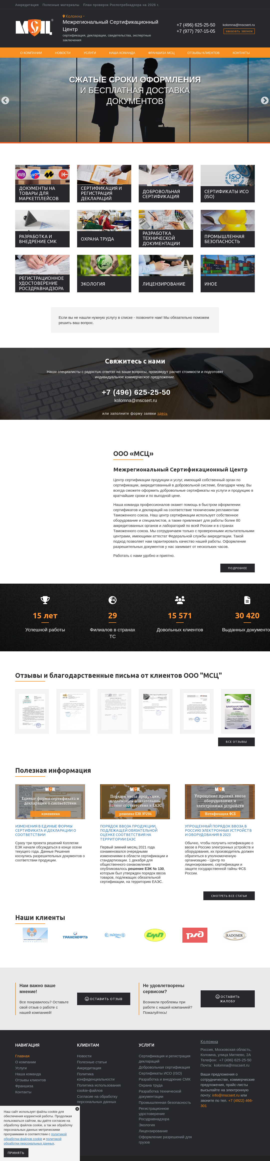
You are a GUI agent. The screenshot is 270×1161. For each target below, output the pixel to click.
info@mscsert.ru (225, 1095)
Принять (16, 1153)
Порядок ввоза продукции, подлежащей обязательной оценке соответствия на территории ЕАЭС (128, 832)
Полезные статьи (92, 1062)
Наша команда (122, 53)
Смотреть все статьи (229, 895)
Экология (93, 284)
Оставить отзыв (104, 999)
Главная (22, 1056)
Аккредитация (27, 5)
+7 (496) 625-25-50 (196, 24)
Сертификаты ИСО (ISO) (226, 194)
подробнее (237, 568)
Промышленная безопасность (224, 239)
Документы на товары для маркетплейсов (39, 193)
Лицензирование (163, 284)
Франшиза (24, 1086)
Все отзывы (236, 741)
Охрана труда (97, 239)
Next (265, 101)
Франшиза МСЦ (161, 53)
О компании (31, 53)
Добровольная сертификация (161, 194)
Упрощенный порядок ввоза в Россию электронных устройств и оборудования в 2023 (218, 830)
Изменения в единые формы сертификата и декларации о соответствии (45, 830)
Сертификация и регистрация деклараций (101, 193)
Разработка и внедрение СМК (38, 239)
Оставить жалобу (228, 999)
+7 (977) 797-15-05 (196, 31)
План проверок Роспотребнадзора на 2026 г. (121, 5)
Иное (210, 284)
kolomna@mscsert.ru (239, 25)
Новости (63, 53)
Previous (5, 101)
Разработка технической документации (161, 238)
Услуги (90, 53)
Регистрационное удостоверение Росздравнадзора (41, 283)
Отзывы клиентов (203, 53)
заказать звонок (239, 31)
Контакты (241, 53)
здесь (162, 413)
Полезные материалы (61, 5)
